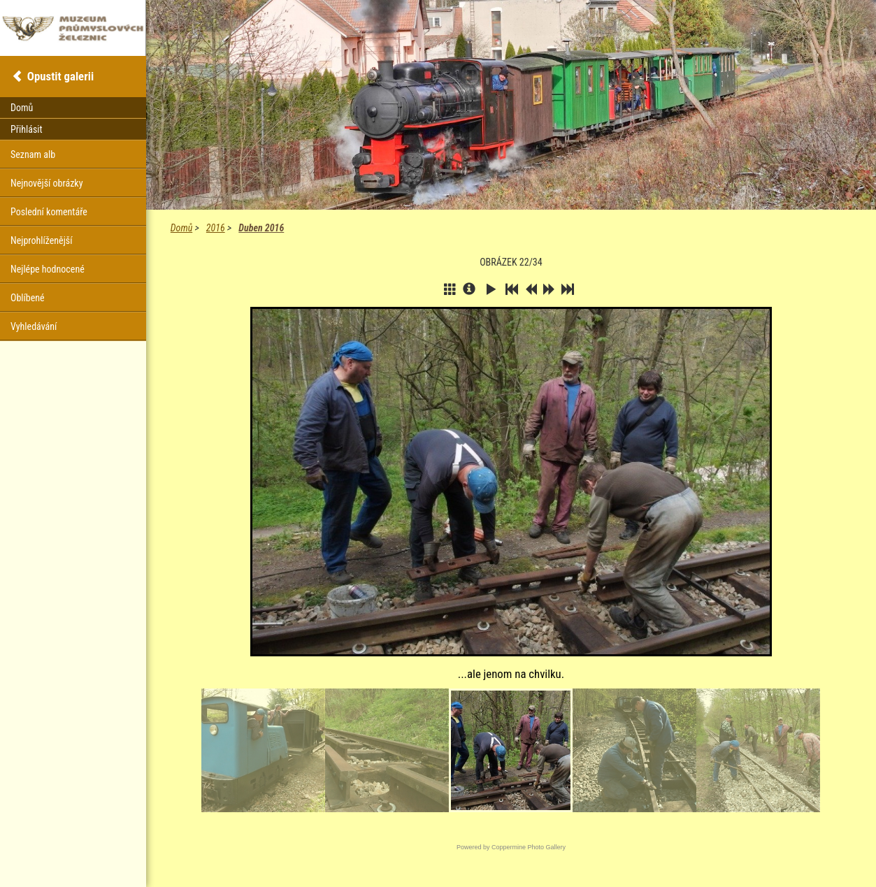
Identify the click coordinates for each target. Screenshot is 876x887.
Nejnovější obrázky (46, 183)
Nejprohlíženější (41, 240)
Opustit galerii (60, 76)
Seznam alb (32, 154)
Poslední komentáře (48, 211)
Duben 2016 (261, 227)
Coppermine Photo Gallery (528, 847)
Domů (181, 227)
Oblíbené (27, 297)
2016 (215, 227)
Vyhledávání (33, 326)
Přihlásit (26, 129)
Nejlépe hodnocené (47, 269)
